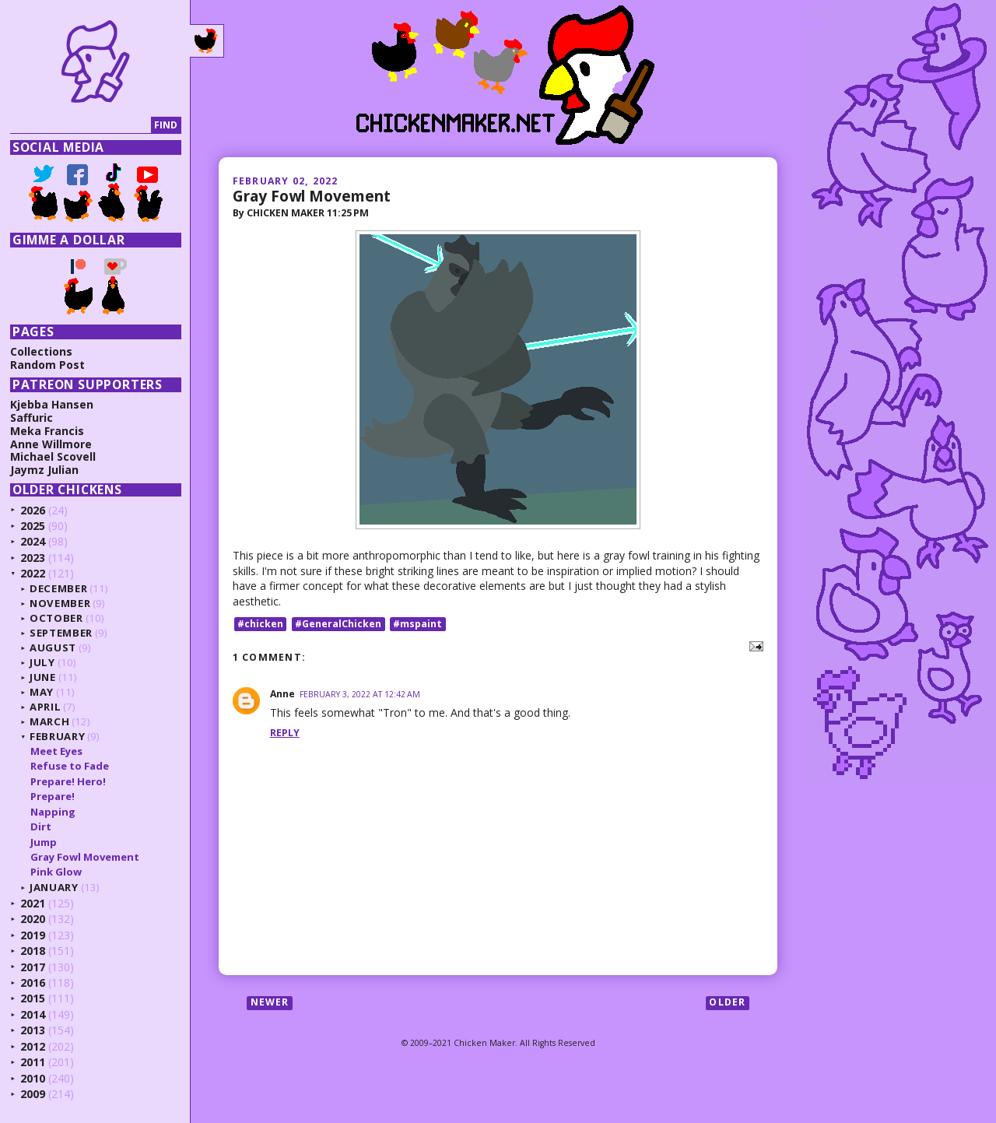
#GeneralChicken (338, 623)
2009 (32, 1094)
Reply (285, 732)
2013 (32, 1030)
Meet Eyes (56, 751)
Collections (41, 351)
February (57, 736)
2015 (32, 998)
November (60, 603)
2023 (32, 557)
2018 (32, 950)
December (58, 588)
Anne (282, 693)
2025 (32, 526)
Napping (52, 812)
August (53, 647)
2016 (32, 982)
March (49, 721)
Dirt (40, 826)
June (43, 677)
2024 (32, 541)
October (56, 617)
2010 (32, 1078)
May (42, 691)
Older (727, 1002)
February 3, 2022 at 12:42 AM (360, 694)
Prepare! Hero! (68, 781)
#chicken (260, 623)
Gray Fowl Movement (312, 195)
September (61, 632)
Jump (43, 842)
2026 (32, 510)
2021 (32, 903)
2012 (32, 1046)
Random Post (47, 364)
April (45, 706)
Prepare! (52, 796)
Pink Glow (56, 872)
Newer (270, 1002)
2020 (32, 919)
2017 (32, 967)
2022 (32, 573)
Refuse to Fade (69, 766)
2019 (32, 935)
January (54, 887)
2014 (32, 1014)
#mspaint (417, 623)
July (42, 662)
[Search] (80, 126)
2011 (32, 1062)
